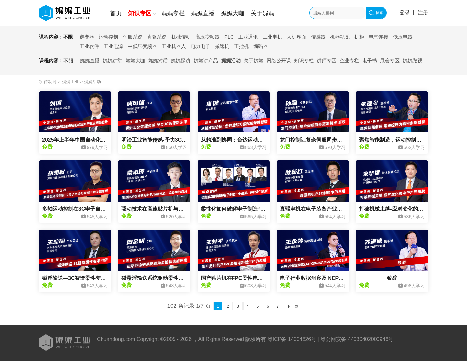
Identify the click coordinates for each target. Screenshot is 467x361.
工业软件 (89, 46)
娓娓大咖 (232, 13)
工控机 (241, 46)
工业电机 (272, 37)
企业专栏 (349, 60)
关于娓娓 (262, 13)
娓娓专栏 (173, 13)
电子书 (369, 60)
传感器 (318, 37)
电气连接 (378, 37)
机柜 (359, 37)
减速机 (222, 46)
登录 (405, 12)
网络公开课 (279, 60)
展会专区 (390, 60)
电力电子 (200, 46)
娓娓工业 (70, 81)
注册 (423, 12)
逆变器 (86, 37)
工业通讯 (248, 37)
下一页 (292, 306)
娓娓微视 (412, 60)
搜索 (376, 12)
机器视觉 (340, 37)
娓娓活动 (231, 60)
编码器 (260, 46)
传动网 (50, 81)
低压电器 (403, 37)
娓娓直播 (202, 13)
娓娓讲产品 (206, 60)
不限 (68, 37)
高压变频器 (207, 37)
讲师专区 (326, 60)
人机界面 (296, 37)
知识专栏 (304, 60)
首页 (116, 13)
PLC (229, 37)
